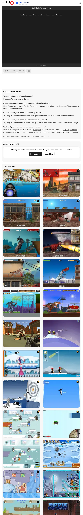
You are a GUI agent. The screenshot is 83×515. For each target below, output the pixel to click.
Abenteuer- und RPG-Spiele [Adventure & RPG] (20, 136)
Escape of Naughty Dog (36, 132)
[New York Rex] (21, 213)
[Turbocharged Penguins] (61, 394)
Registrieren (35, 154)
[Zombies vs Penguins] (61, 484)
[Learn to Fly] (61, 424)
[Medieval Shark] (21, 183)
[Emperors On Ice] (61, 333)
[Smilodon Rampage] (21, 273)
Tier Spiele (37, 130)
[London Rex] (61, 213)
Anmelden (48, 154)
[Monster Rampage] (21, 303)
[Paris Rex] (61, 243)
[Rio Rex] (61, 303)
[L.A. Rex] (61, 183)
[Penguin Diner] (21, 424)
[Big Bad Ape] (21, 243)
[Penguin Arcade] (21, 363)
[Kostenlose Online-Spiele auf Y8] (10, 3)
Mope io (66, 130)
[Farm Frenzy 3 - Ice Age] (61, 454)
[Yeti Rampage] (61, 273)
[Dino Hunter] (21, 333)
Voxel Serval (19, 132)
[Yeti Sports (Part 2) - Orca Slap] (21, 394)
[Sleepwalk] (21, 484)
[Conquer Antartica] (61, 363)
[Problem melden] (21, 71)
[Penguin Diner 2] (21, 454)
